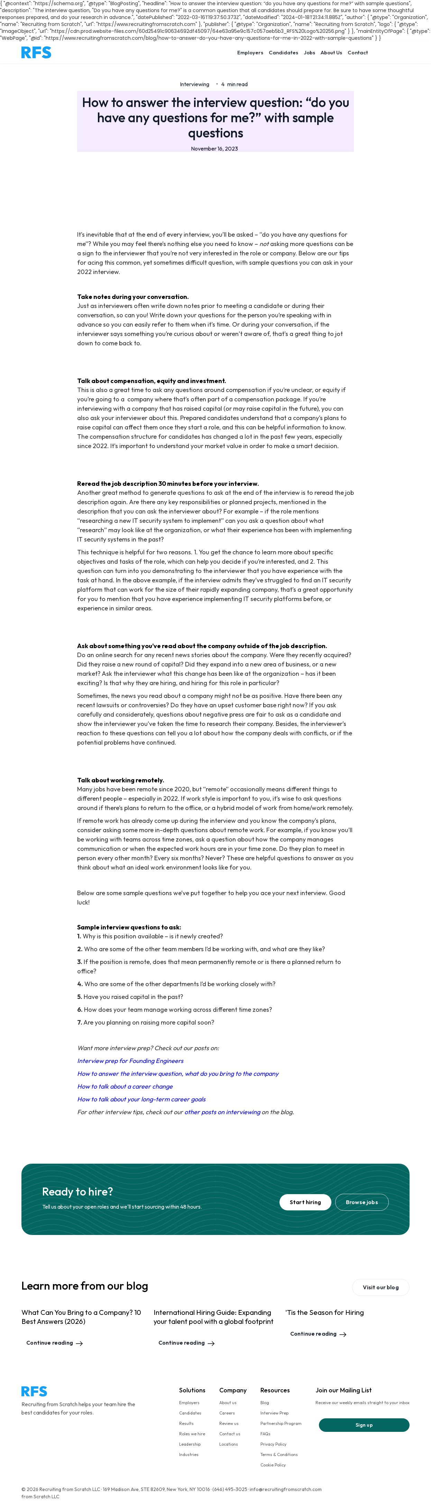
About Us (331, 52)
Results (186, 1423)
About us (228, 1402)
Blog (264, 1402)
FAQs (265, 1433)
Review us (229, 1423)
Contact (358, 52)
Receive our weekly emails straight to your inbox (362, 1402)
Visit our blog (380, 1287)
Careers (227, 1413)
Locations (228, 1444)
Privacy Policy (273, 1444)
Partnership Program (281, 1423)
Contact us (229, 1433)
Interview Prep (274, 1413)
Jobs (309, 52)
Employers (250, 52)
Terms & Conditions (279, 1454)
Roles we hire (192, 1433)
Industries (189, 1454)
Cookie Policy (273, 1464)
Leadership (190, 1444)
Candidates (283, 52)
